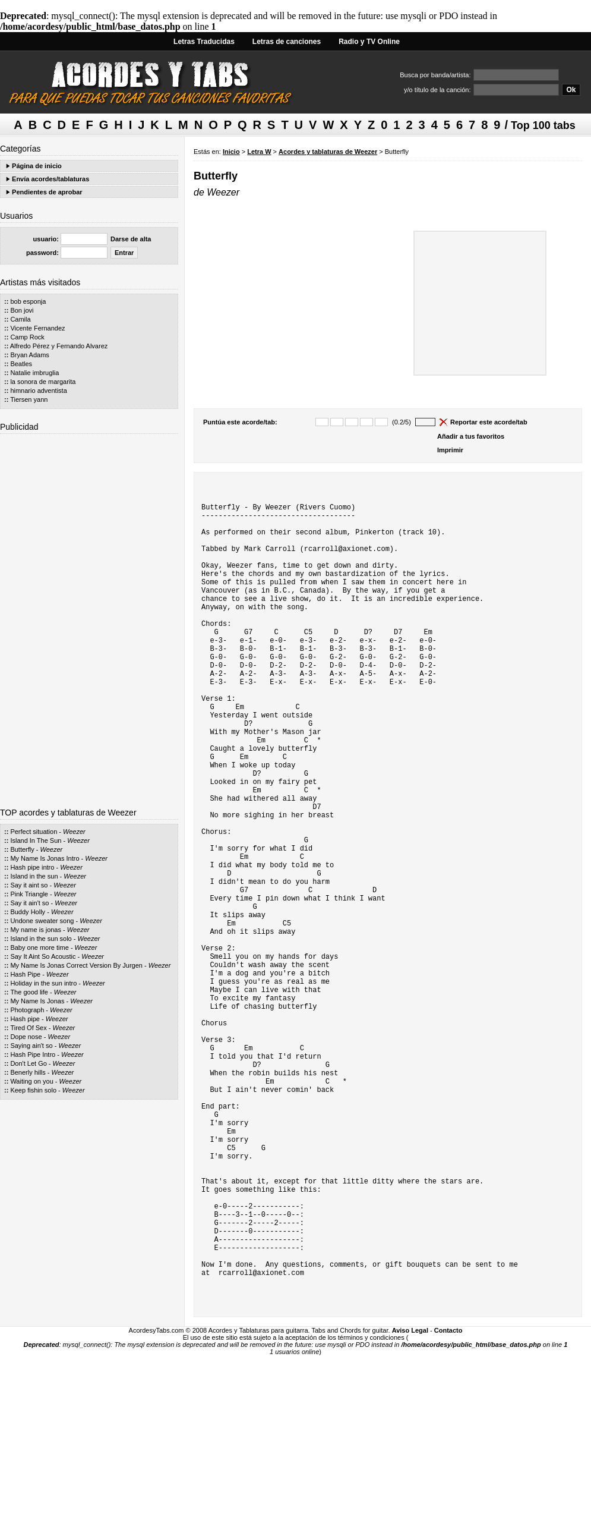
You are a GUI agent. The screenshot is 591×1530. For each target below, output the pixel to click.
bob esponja (28, 301)
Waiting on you (31, 1081)
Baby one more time (39, 947)
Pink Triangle (29, 894)
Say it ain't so (29, 902)
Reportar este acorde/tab (488, 422)
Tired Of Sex (28, 1027)
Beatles (21, 363)
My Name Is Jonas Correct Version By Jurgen (76, 965)
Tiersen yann (29, 399)
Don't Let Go (28, 1063)
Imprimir (450, 450)
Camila (20, 319)
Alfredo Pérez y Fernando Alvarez (59, 346)
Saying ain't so (31, 1045)
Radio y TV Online (369, 41)
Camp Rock (27, 337)
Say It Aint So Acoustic (42, 956)
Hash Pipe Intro (32, 1054)
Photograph (27, 1009)
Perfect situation (33, 831)
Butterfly (22, 849)
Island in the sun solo (40, 938)
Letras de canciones (286, 41)
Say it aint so (29, 885)
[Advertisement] (89, 616)
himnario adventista (38, 390)
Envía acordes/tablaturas (50, 178)
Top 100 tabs (543, 125)
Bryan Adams (29, 354)
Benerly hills (27, 1072)
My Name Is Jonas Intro (44, 858)
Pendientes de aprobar (47, 192)
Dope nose (26, 1036)
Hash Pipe (25, 974)
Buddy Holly (27, 911)
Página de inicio (37, 165)
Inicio (231, 151)
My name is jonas (35, 929)
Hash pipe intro (32, 867)
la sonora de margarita (42, 381)
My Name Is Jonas (37, 1001)
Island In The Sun (35, 840)
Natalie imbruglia (34, 372)
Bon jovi (21, 310)
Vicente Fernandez (37, 328)
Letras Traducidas (204, 41)
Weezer (74, 831)
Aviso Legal (410, 1505)
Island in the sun (34, 876)
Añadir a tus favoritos (470, 436)
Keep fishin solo (33, 1090)
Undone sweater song (42, 920)
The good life (30, 992)
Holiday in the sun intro (43, 983)
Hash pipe (25, 1018)
